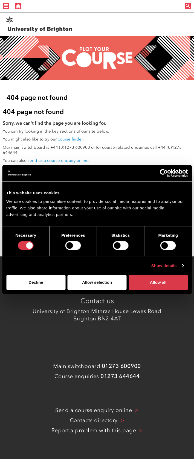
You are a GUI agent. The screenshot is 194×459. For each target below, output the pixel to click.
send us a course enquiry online (58, 160)
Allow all (158, 282)
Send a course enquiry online (94, 410)
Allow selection (97, 282)
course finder (70, 139)
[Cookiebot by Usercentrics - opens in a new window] (164, 173)
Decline (35, 282)
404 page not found (37, 97)
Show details (164, 265)
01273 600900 (121, 366)
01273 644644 (120, 376)
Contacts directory (94, 420)
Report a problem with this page (94, 430)
